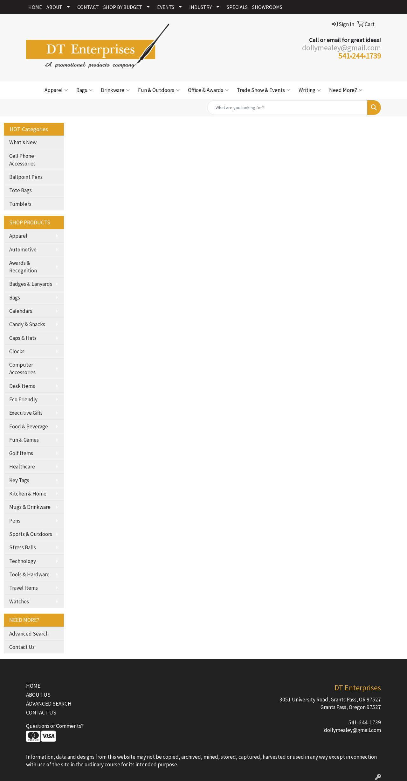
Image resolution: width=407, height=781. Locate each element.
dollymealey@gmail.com (352, 730)
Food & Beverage (28, 426)
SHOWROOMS (267, 7)
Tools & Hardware (29, 574)
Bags (84, 90)
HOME (35, 7)
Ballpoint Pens (26, 176)
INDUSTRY (200, 7)
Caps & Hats (23, 337)
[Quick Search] (287, 107)
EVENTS (165, 7)
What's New (23, 142)
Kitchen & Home (27, 493)
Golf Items (21, 453)
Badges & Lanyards (30, 283)
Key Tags (19, 480)
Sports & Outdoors (30, 534)
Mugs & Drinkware (30, 506)
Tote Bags (20, 190)
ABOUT (54, 7)
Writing (310, 90)
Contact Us (22, 647)
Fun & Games (24, 439)
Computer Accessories (22, 368)
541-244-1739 (364, 722)
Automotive (23, 249)
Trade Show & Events (263, 90)
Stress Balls (22, 547)
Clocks (16, 351)
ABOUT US (38, 694)
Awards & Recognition (23, 266)
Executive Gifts (26, 412)
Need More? (345, 90)
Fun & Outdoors (159, 90)
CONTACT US (41, 712)
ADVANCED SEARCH (49, 703)
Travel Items (23, 587)
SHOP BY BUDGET (122, 7)
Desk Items (22, 386)
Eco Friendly (23, 399)
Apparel (56, 90)
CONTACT (88, 7)
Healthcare (22, 466)
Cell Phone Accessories (22, 159)
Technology (22, 561)
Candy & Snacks (27, 324)
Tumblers (20, 204)
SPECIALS (237, 7)
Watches (19, 601)
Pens (14, 520)
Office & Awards (208, 90)
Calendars (20, 310)
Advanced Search (29, 633)
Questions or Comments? (55, 725)
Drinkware (115, 90)
